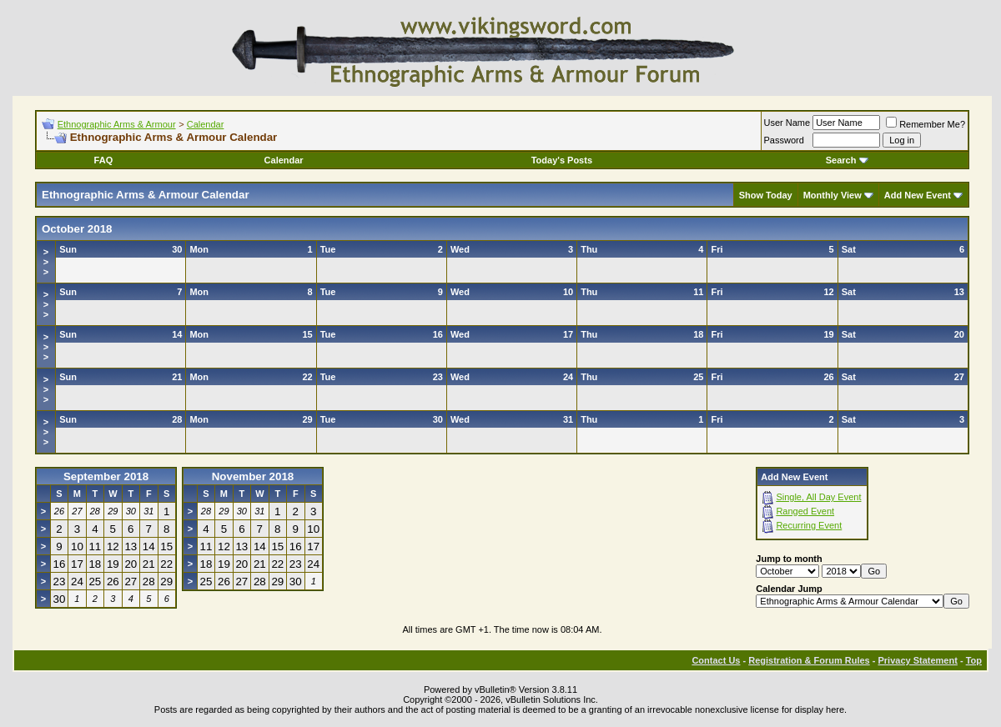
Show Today (765, 195)
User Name (787, 123)
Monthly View (832, 195)
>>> (45, 262)
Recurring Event (809, 525)
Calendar (205, 124)
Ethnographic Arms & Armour (117, 124)
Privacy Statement (917, 660)
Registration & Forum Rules (808, 660)
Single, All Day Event (818, 497)
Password (784, 140)
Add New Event (917, 195)
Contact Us (716, 660)
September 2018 (105, 476)
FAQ (103, 160)
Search (847, 160)
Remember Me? (925, 124)
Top (974, 660)
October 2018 (77, 229)
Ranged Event (805, 511)
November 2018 (253, 476)
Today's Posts (561, 160)
